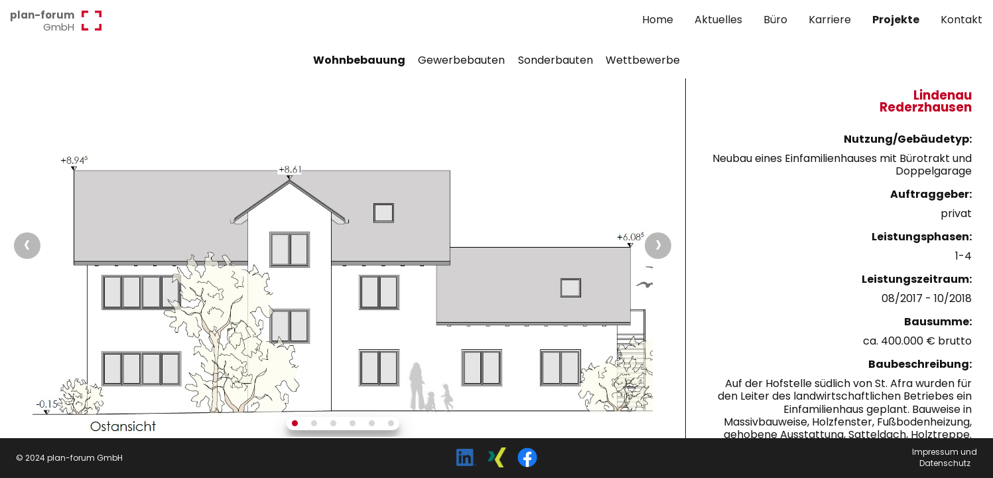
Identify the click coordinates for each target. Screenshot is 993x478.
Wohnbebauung (359, 60)
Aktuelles (718, 19)
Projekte (895, 19)
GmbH (42, 20)
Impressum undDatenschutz (944, 457)
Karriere (830, 19)
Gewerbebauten (461, 60)
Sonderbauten (555, 60)
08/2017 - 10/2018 (927, 298)
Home (657, 19)
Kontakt (961, 19)
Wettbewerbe (643, 60)
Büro (775, 19)
